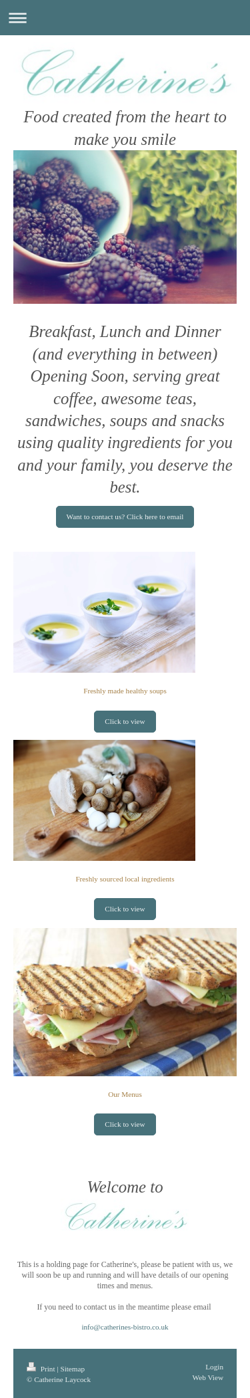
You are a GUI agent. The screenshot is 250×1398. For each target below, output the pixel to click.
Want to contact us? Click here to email (125, 517)
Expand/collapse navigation (125, 17)
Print (42, 1369)
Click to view (125, 721)
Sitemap (72, 1369)
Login (214, 1367)
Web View (208, 1377)
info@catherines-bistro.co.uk (124, 1327)
